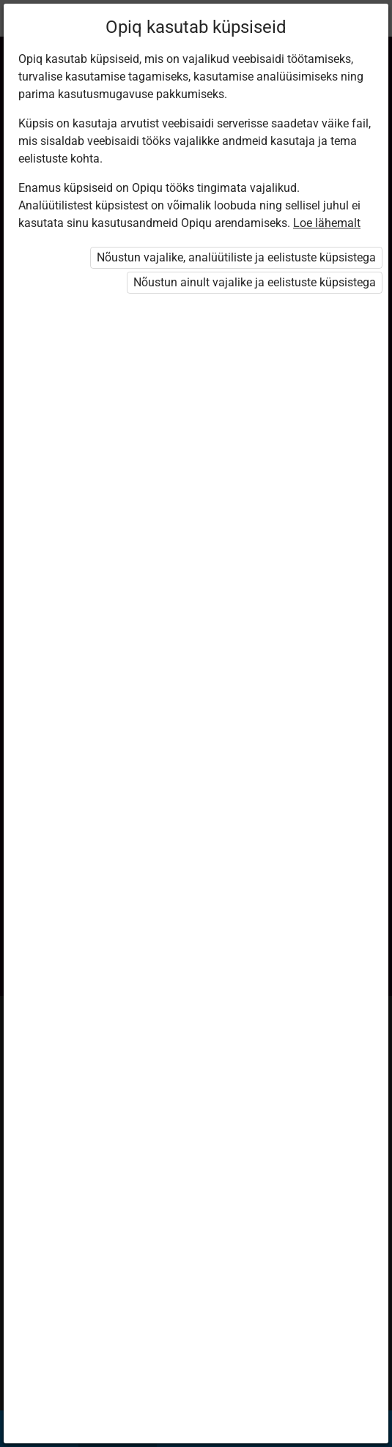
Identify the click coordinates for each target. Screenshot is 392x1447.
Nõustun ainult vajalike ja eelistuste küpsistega (254, 282)
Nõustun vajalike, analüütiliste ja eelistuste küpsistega (236, 257)
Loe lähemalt (326, 223)
